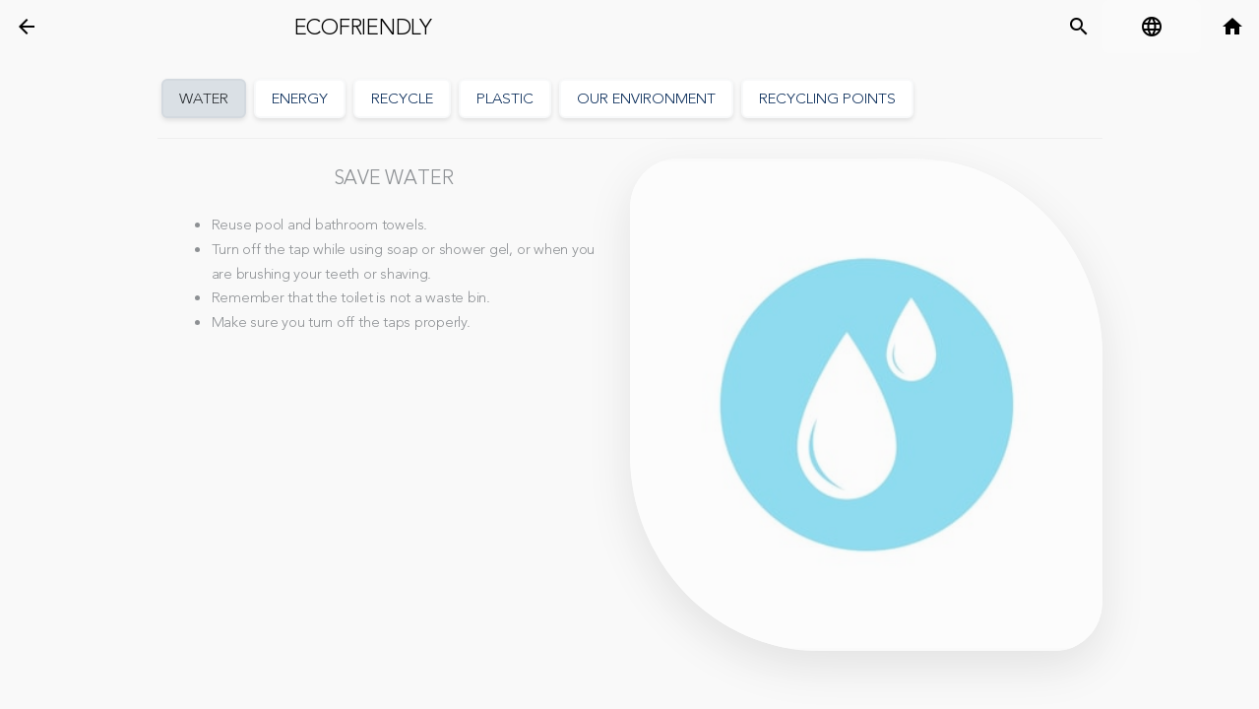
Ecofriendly (363, 27)
